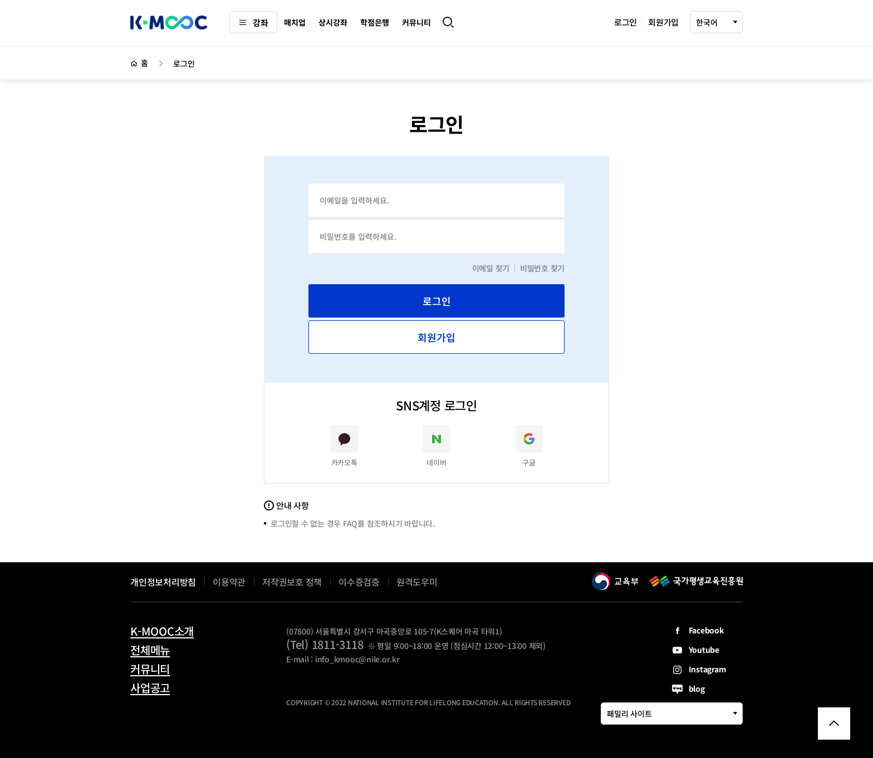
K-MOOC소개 (162, 631)
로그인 (625, 22)
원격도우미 (417, 582)
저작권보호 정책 (292, 581)
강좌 (253, 22)
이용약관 (229, 581)
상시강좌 (332, 22)
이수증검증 (359, 581)
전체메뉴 (150, 650)
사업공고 (150, 688)
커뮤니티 (416, 22)
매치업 (294, 22)
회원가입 (663, 22)
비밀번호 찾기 (542, 268)
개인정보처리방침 (163, 581)
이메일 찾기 (491, 268)
